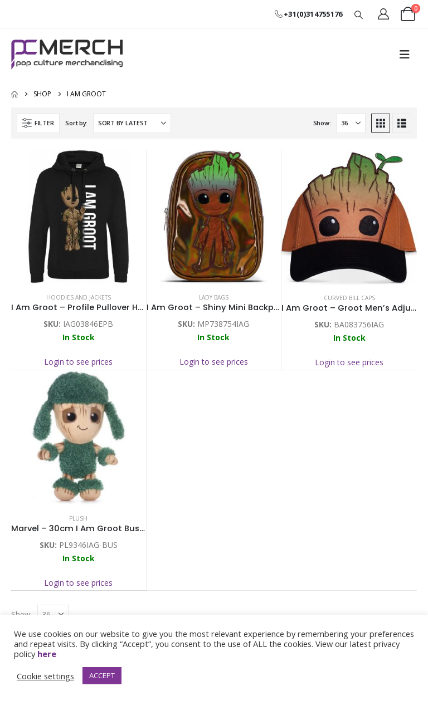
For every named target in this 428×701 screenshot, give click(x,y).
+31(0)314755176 (308, 14)
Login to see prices (78, 361)
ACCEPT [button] (102, 675)
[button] (359, 14)
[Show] (351, 123)
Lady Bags (213, 297)
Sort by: (76, 123)
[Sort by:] (132, 123)
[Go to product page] (78, 217)
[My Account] (383, 13)
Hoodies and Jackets (78, 297)
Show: (322, 123)
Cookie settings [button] (45, 676)
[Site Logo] (67, 55)
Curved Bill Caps (349, 298)
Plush (78, 518)
